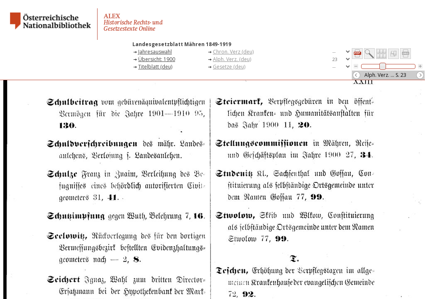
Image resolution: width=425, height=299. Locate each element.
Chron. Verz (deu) (233, 51)
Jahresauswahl (155, 51)
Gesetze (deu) (229, 66)
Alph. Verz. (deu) (232, 59)
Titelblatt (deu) (155, 66)
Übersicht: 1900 (156, 59)
